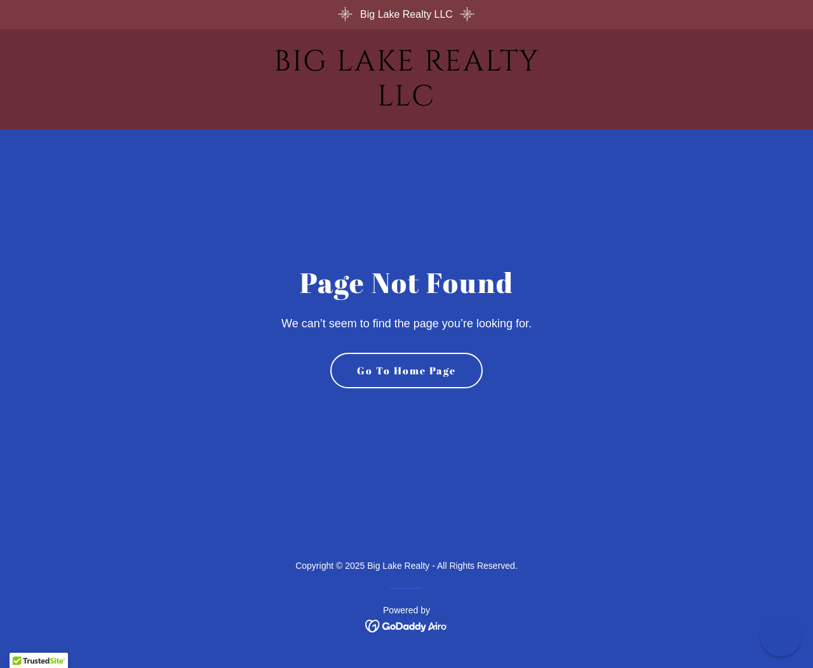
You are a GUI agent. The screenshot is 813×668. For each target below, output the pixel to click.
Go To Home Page (406, 371)
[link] (406, 102)
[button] (781, 636)
